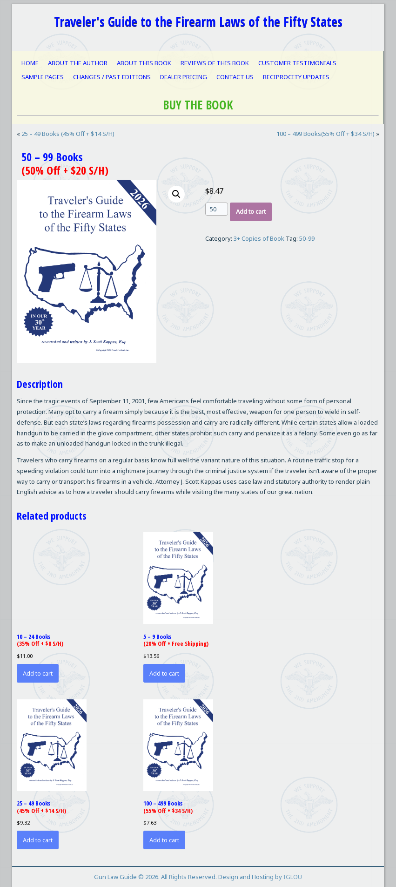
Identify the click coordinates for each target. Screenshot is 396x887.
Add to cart (251, 211)
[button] (176, 194)
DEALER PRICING (183, 77)
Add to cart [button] (38, 673)
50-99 (307, 238)
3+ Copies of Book (259, 238)
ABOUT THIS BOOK (144, 63)
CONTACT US (235, 77)
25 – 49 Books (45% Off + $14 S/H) (67, 133)
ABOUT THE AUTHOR (77, 63)
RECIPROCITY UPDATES (296, 77)
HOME (30, 63)
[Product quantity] (216, 209)
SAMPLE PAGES (42, 77)
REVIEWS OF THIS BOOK (215, 63)
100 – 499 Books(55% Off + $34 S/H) (325, 133)
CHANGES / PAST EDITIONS (112, 77)
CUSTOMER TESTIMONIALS (297, 63)
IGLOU (292, 877)
